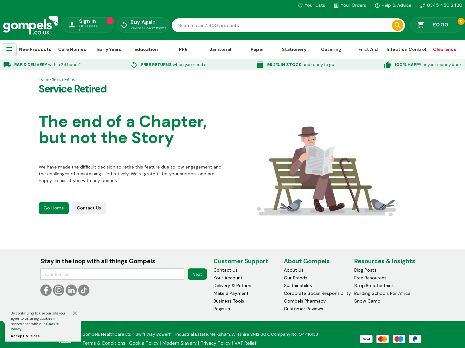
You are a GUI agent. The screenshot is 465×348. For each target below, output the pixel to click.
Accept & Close (25, 336)
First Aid (368, 49)
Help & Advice (393, 5)
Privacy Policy (216, 343)
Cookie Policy (144, 343)
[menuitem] (9, 49)
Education (146, 49)
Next (197, 274)
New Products (35, 49)
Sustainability (298, 285)
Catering (331, 49)
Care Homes (72, 49)
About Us (294, 270)
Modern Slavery (179, 343)
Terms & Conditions (103, 343)
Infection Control (406, 49)
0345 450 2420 (441, 5)
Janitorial (220, 49)
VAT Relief (245, 343)
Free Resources (370, 278)
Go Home (54, 208)
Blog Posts (365, 270)
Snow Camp (367, 301)
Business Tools (228, 301)
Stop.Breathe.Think (374, 285)
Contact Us (89, 208)
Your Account (228, 278)
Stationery (294, 49)
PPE (183, 49)
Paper (257, 49)
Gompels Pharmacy (305, 301)
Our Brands (295, 278)
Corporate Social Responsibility (317, 293)
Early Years (109, 49)
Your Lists (311, 5)
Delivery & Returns (233, 285)
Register (222, 309)
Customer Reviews (303, 309)
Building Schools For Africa (382, 293)
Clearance (445, 49)
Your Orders (350, 5)
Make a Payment (231, 293)
